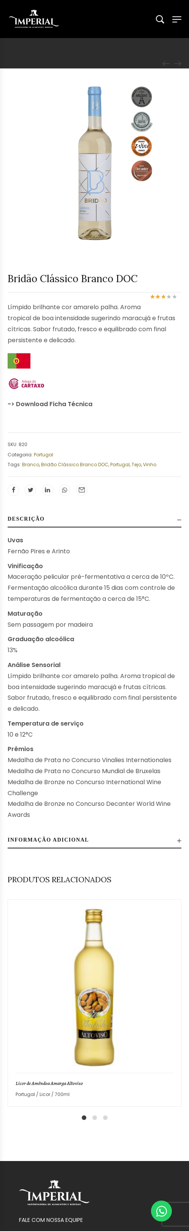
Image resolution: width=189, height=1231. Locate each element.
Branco (30, 464)
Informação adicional (48, 840)
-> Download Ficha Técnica (50, 404)
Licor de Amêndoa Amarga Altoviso (49, 1083)
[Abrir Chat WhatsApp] (161, 1211)
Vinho (149, 464)
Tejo (136, 464)
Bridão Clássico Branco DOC (74, 464)
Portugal (43, 454)
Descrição (26, 519)
